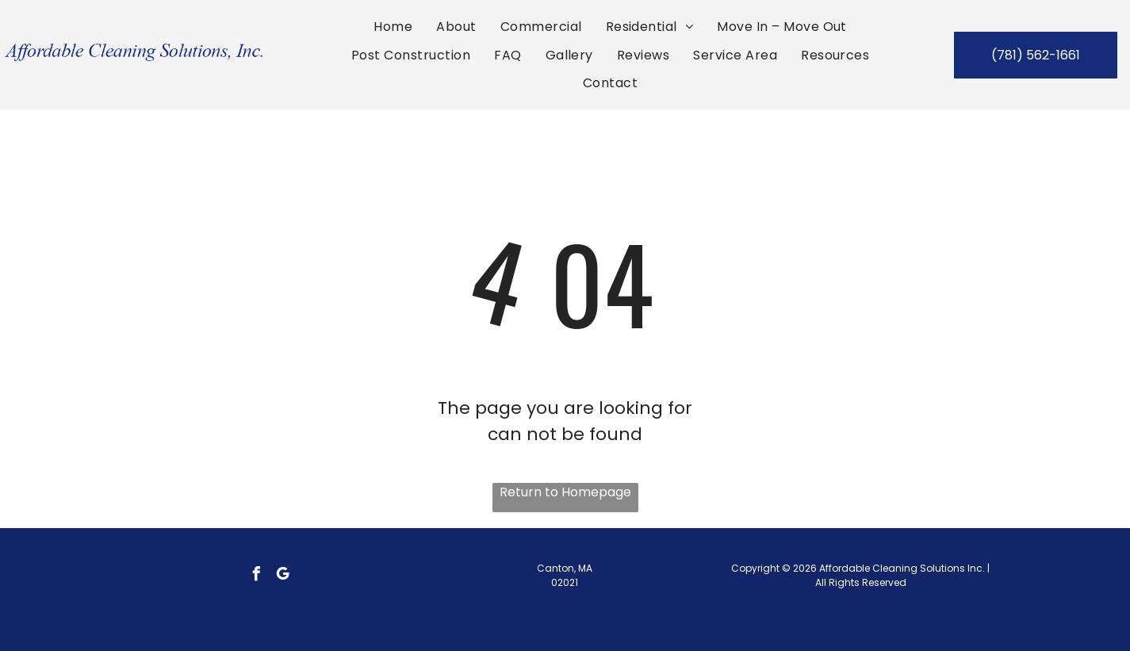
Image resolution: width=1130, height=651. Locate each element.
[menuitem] (393, 26)
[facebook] (256, 576)
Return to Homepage (565, 492)
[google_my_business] (282, 576)
